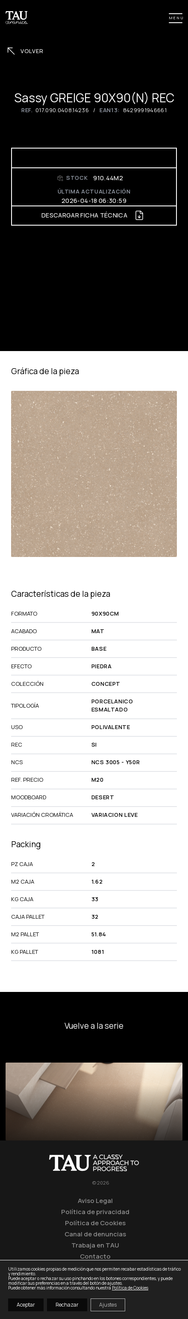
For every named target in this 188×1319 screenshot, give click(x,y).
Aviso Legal (95, 1200)
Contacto (95, 1256)
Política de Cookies (95, 1222)
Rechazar (67, 1304)
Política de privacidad (95, 1211)
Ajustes (108, 1304)
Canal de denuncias (95, 1234)
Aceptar (26, 1304)
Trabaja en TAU (95, 1245)
